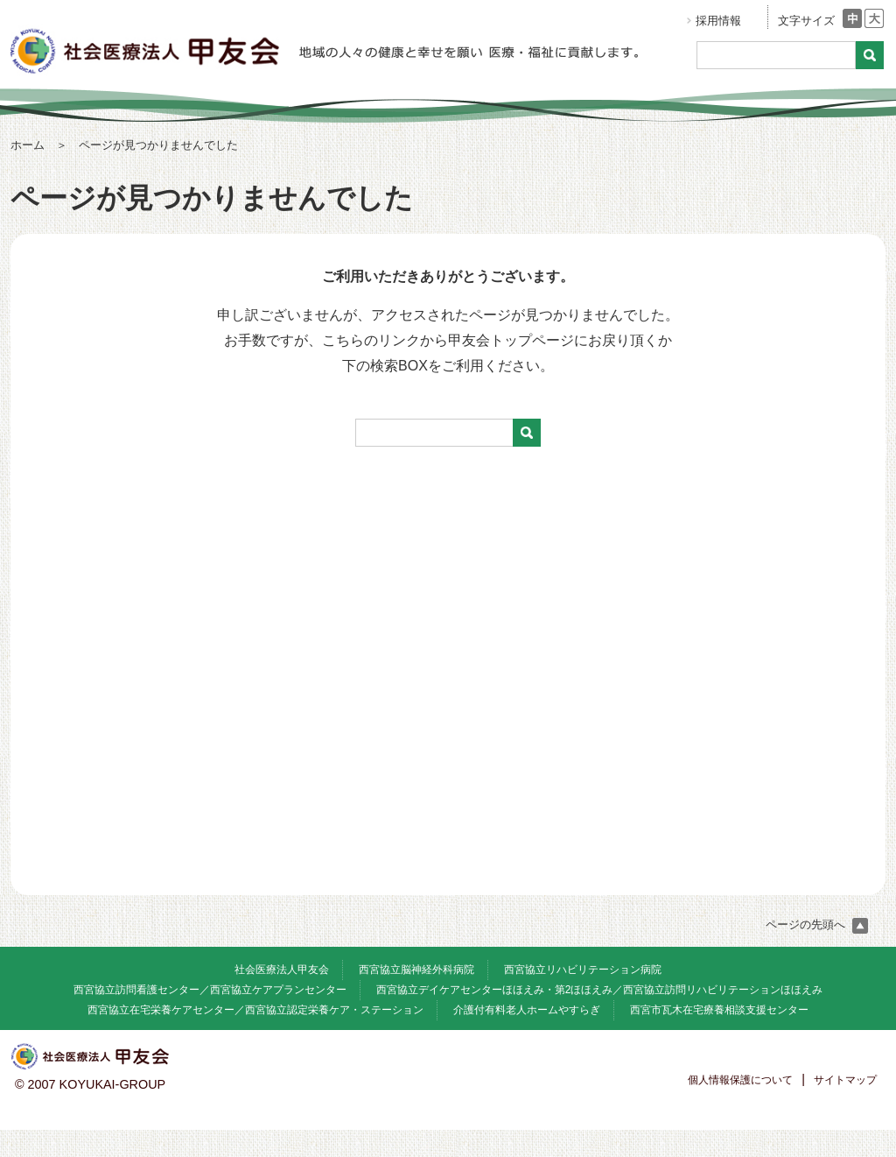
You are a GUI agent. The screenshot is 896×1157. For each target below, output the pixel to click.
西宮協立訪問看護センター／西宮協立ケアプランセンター (210, 990)
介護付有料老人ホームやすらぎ (526, 1010)
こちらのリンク (371, 340)
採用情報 (718, 20)
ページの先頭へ (817, 924)
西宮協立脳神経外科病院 (416, 969)
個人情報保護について (740, 1080)
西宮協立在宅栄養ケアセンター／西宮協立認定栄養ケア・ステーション (256, 1010)
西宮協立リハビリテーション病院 (583, 969)
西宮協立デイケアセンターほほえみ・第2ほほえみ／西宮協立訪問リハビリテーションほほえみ (599, 990)
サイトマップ (845, 1080)
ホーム (27, 145)
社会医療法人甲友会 (281, 969)
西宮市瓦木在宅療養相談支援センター (719, 1010)
